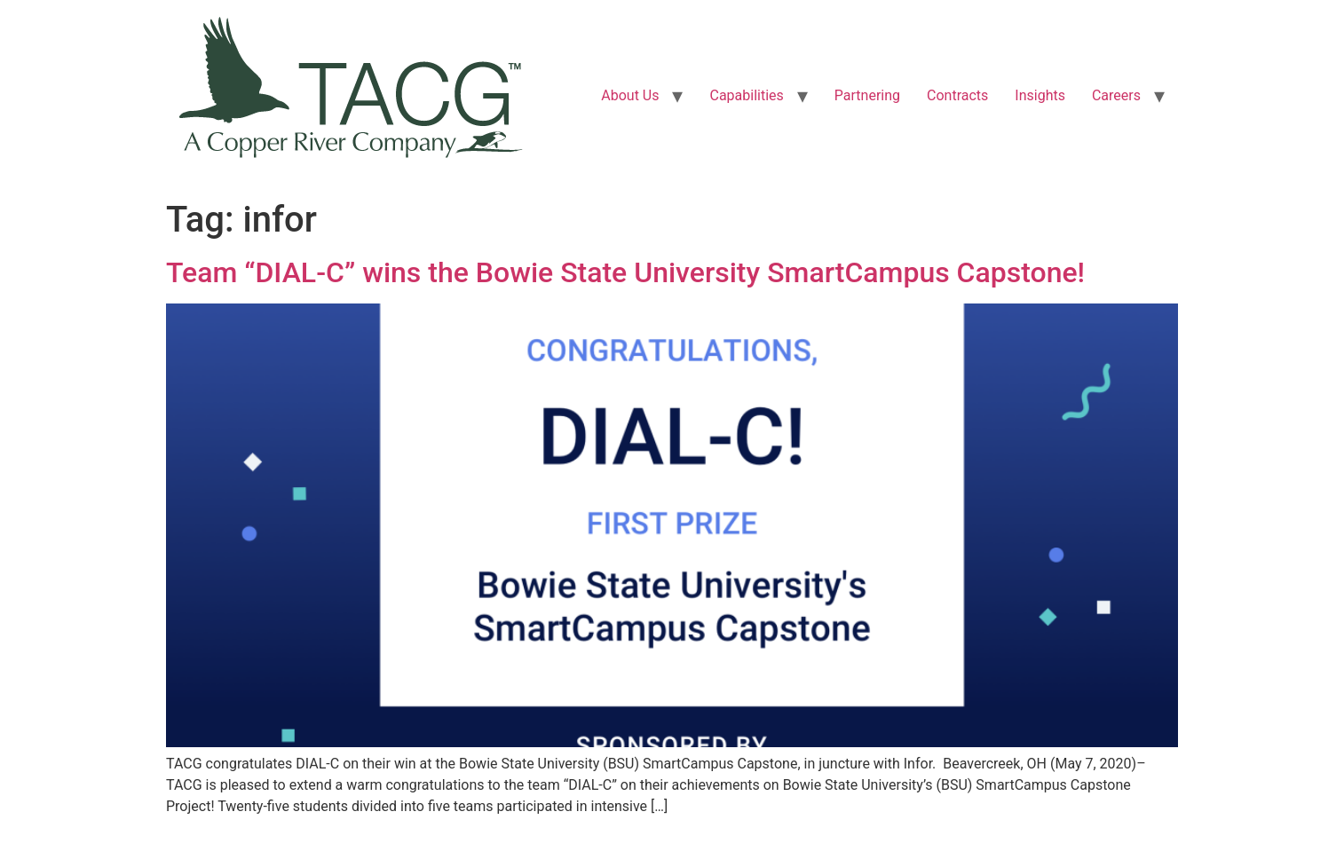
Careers (1116, 95)
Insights (1040, 95)
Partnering (867, 95)
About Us (630, 95)
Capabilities (746, 95)
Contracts (957, 95)
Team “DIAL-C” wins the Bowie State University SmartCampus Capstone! (625, 272)
